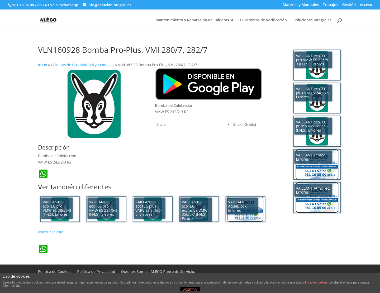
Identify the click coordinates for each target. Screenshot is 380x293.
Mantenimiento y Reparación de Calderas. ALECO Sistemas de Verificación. (221, 20)
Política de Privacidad (96, 271)
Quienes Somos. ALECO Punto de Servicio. (158, 271)
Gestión (349, 5)
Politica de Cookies (54, 271)
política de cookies (315, 282)
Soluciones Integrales (312, 20)
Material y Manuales (301, 5)
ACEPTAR (190, 289)
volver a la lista (50, 231)
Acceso (366, 5)
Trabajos (330, 5)
